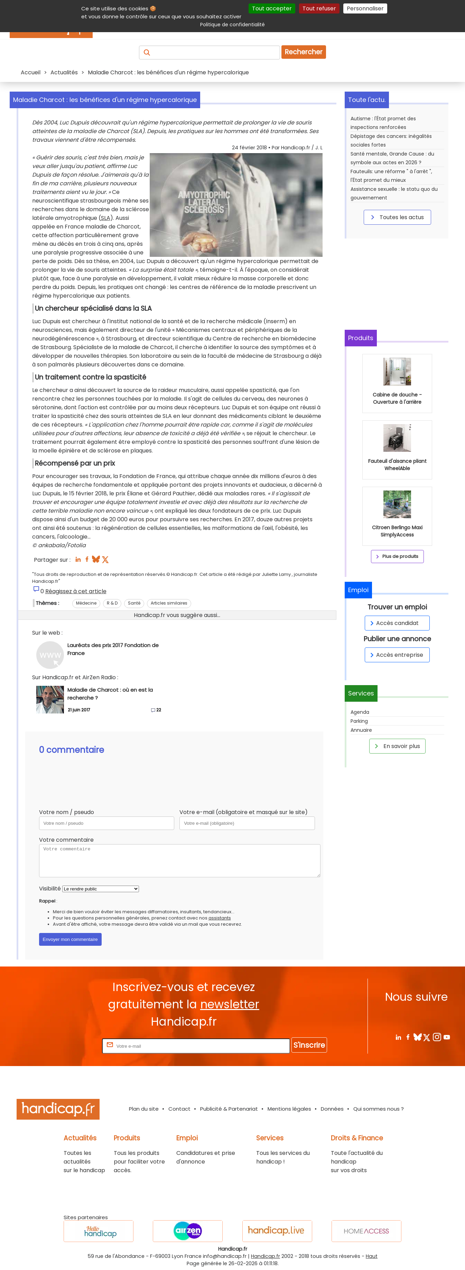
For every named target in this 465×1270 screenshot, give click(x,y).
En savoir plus (396, 746)
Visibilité (50, 889)
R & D (112, 603)
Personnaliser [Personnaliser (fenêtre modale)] (365, 8)
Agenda (360, 712)
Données (332, 1108)
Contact (179, 1108)
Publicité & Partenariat (229, 1108)
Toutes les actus (396, 217)
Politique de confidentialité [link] (232, 24)
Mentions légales (289, 1108)
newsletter (229, 1004)
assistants (219, 918)
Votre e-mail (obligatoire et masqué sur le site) (243, 812)
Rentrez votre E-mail (73, 1046)
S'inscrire (309, 1045)
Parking (359, 721)
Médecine (86, 603)
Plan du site (144, 1108)
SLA (105, 218)
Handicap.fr (265, 1256)
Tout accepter (272, 8)
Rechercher (304, 52)
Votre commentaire (66, 840)
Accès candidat (393, 623)
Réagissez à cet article (75, 591)
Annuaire (361, 730)
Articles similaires (169, 603)
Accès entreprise (395, 655)
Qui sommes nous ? (378, 1108)
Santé (134, 603)
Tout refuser (319, 8)
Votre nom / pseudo (66, 812)
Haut (372, 1256)
